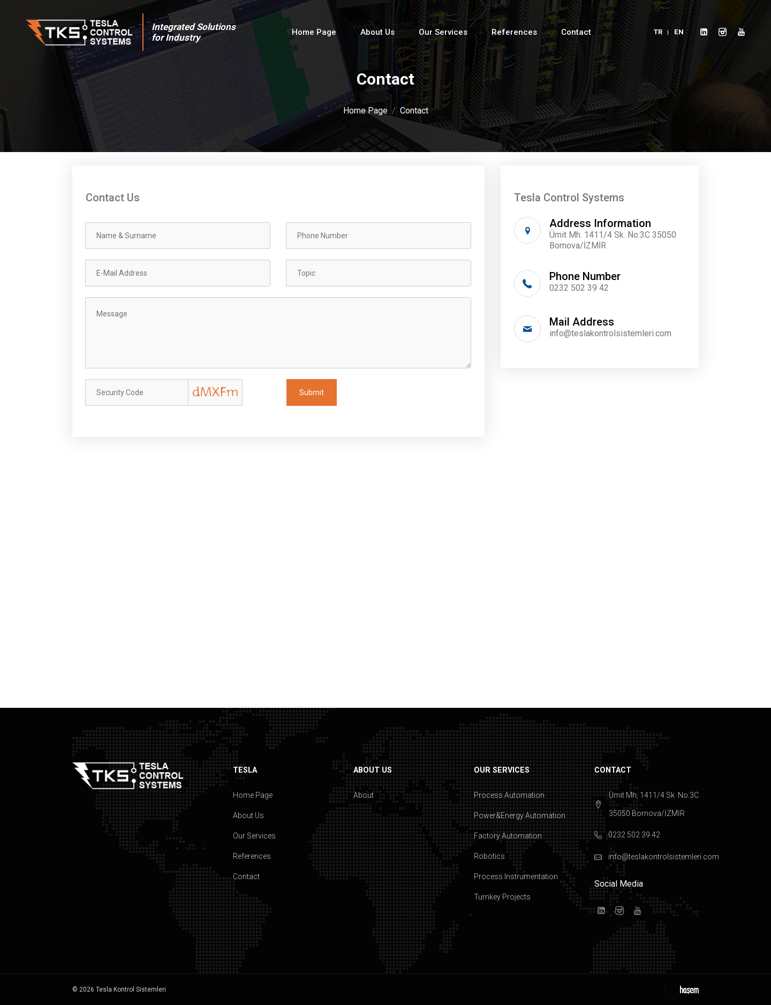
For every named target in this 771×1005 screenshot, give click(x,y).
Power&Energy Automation (519, 815)
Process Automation (509, 795)
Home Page (314, 32)
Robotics (489, 856)
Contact (576, 32)
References (514, 32)
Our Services (443, 32)
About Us (377, 32)
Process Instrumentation (516, 876)
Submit (311, 392)
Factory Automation (508, 836)
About (363, 795)
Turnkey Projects (502, 897)
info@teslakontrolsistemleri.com (610, 333)
